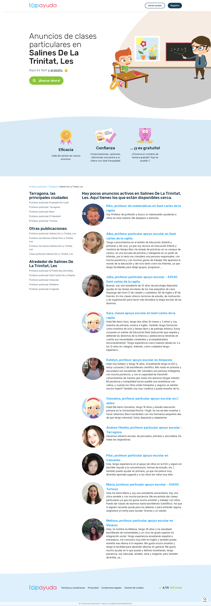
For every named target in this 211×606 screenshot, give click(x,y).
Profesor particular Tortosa (43, 220)
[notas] (166, 588)
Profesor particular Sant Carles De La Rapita (52, 275)
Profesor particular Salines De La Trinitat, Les (52, 233)
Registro (175, 5)
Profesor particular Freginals (44, 289)
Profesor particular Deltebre (43, 284)
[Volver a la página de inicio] (43, 5)
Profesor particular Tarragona (44, 207)
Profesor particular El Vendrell (45, 216)
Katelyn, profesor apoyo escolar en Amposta (139, 360)
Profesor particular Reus (41, 211)
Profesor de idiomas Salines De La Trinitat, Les (51, 240)
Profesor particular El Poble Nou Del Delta (51, 270)
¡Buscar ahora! (46, 80)
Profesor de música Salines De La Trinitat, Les (51, 248)
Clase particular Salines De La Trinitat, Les (51, 254)
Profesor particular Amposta (44, 279)
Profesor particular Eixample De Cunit (48, 202)
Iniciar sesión (155, 5)
